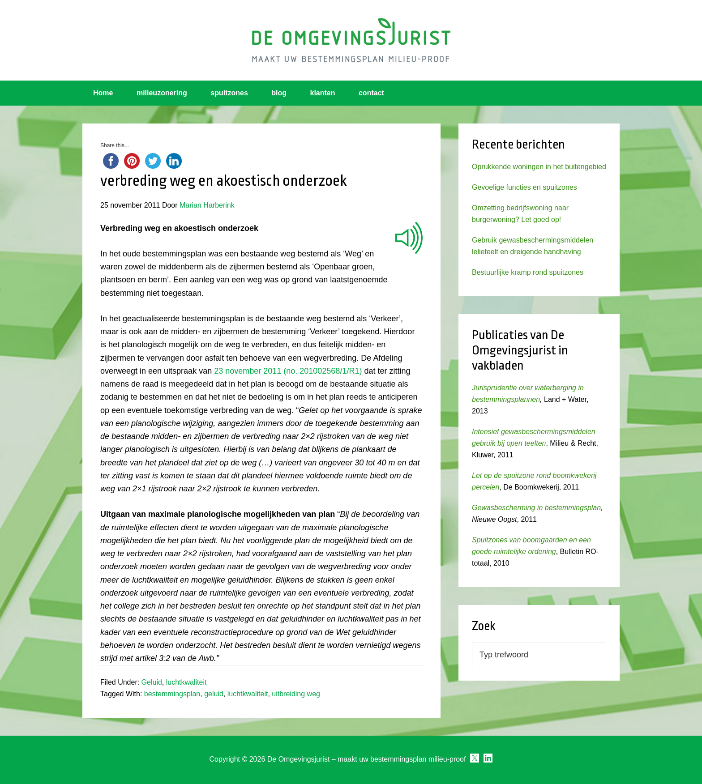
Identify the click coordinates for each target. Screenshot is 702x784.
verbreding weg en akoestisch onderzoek (223, 180)
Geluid (151, 682)
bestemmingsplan (172, 694)
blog (279, 93)
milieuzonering (162, 93)
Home (103, 93)
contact (371, 93)
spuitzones (229, 93)
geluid (213, 694)
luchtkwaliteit (186, 682)
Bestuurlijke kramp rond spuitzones (527, 272)
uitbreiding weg (296, 694)
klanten (322, 93)
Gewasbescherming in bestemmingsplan (536, 507)
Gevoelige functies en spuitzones (524, 187)
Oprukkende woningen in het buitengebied (539, 166)
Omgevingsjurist (351, 40)
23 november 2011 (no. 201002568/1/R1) (288, 370)
